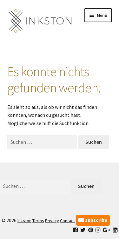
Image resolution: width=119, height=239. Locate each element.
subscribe (92, 220)
